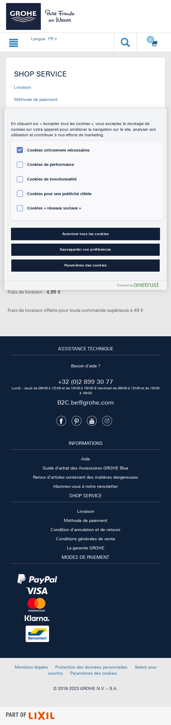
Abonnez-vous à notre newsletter (85, 486)
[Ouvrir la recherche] (125, 42)
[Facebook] (61, 420)
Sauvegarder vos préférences (85, 249)
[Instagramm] (107, 420)
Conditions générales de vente (85, 538)
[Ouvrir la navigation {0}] (13, 42)
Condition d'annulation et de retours (85, 529)
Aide (85, 458)
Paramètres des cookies (93, 673)
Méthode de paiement (36, 99)
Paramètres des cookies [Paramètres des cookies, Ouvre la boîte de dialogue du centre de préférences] (85, 265)
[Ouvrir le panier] (152, 42)
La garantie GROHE (86, 547)
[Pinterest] (76, 420)
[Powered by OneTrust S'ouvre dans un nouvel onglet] (140, 286)
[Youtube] (91, 420)
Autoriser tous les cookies (85, 234)
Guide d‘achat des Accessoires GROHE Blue (85, 468)
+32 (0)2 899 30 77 (85, 381)
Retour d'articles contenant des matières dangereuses (85, 477)
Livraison (22, 87)
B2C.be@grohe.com (85, 402)
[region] (85, 199)
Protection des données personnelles (91, 667)
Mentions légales (31, 667)
